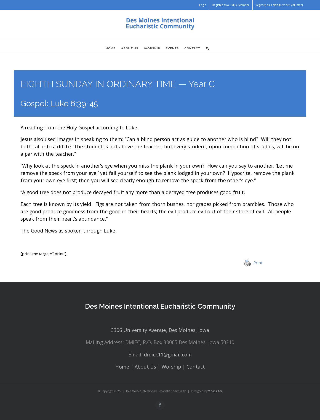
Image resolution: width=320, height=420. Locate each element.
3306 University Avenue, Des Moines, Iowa (160, 330)
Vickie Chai (215, 391)
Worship (171, 366)
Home (122, 366)
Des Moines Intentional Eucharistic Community (160, 306)
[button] (207, 48)
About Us (145, 366)
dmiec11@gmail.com (168, 354)
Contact (196, 366)
